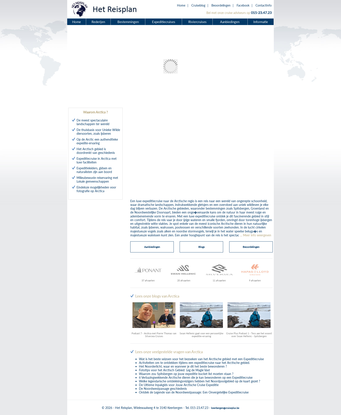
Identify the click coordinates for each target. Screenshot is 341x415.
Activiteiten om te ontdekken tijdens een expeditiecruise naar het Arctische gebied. (194, 363)
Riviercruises (197, 22)
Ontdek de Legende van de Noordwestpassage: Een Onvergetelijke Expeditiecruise (194, 392)
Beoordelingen (221, 5)
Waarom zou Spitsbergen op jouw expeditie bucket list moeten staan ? (186, 374)
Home (181, 5)
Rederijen (98, 22)
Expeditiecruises (163, 22)
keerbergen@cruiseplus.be (225, 408)
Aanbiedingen (230, 22)
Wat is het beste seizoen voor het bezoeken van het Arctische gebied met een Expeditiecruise (201, 359)
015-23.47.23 (261, 12)
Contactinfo (264, 5)
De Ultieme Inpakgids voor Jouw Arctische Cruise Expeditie (179, 385)
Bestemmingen (128, 22)
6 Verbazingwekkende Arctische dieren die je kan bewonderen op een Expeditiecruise (195, 377)
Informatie (260, 22)
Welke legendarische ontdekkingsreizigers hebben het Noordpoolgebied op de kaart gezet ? (199, 381)
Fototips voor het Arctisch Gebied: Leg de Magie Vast (174, 370)
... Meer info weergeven (255, 235)
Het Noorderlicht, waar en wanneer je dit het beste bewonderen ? (183, 366)
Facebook (243, 5)
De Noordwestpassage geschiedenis (163, 388)
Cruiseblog (198, 5)
